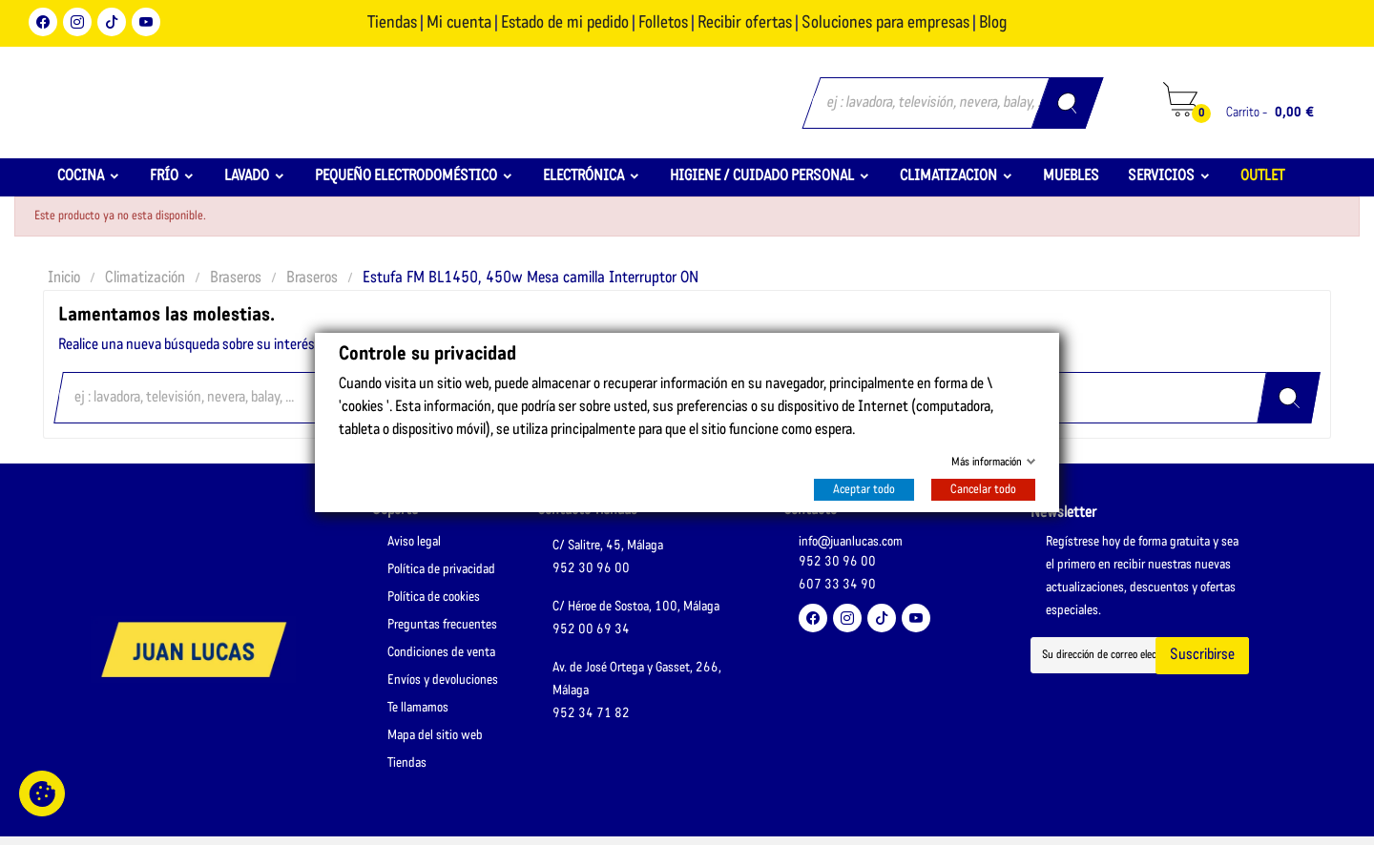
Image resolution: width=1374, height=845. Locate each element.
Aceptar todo (864, 490)
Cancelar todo (983, 490)
